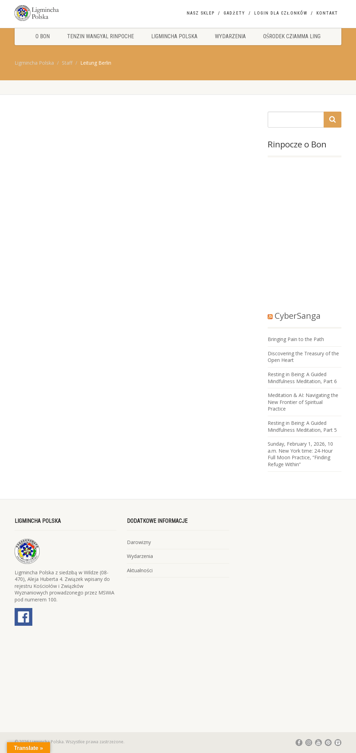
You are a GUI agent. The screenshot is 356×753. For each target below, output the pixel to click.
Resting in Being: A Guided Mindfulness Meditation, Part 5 (302, 426)
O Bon (42, 36)
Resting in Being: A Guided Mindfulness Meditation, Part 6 (302, 377)
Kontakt (327, 13)
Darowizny (139, 542)
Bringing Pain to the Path (296, 339)
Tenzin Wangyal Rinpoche (100, 36)
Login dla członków (280, 13)
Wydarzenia (230, 36)
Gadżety (234, 13)
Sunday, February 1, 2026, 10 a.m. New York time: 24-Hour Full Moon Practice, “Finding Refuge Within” (300, 454)
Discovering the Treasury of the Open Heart (303, 357)
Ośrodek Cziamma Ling (292, 36)
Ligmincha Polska (174, 36)
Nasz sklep (201, 13)
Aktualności (140, 570)
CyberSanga (298, 315)
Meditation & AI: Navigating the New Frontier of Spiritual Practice (303, 402)
